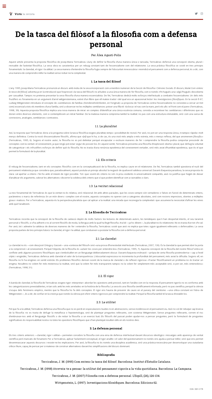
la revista (25, 14)
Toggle (6, 6)
